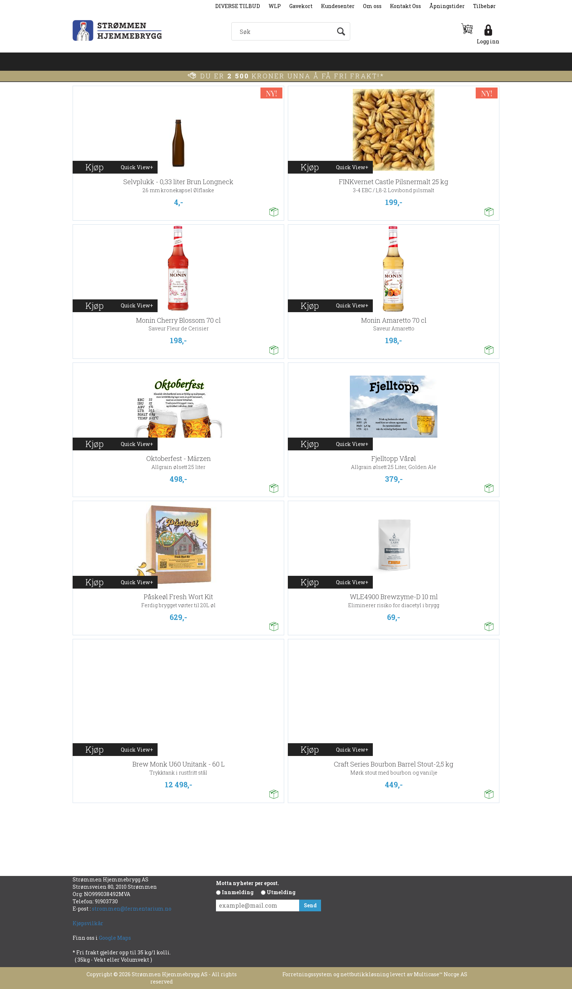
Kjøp (94, 167)
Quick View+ (137, 167)
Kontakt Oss (405, 6)
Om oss (372, 6)
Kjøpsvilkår (88, 923)
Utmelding (281, 892)
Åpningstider (447, 6)
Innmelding (238, 892)
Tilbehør (484, 6)
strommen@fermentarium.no (131, 908)
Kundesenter (338, 6)
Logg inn (488, 41)
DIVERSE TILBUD (237, 6)
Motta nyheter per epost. (247, 883)
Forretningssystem (307, 974)
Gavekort (301, 6)
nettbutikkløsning (364, 974)
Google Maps (115, 937)
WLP (274, 6)
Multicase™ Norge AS (440, 974)
